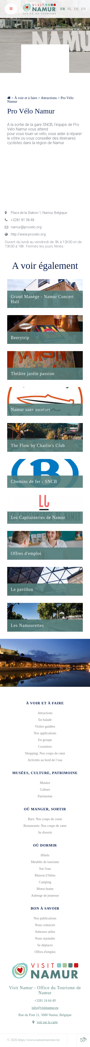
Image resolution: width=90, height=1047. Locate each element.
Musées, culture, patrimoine (45, 773)
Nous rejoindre (45, 938)
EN (83, 9)
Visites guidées (45, 726)
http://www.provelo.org (25, 234)
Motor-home (45, 889)
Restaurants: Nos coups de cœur (45, 826)
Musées (45, 783)
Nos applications (45, 733)
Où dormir (45, 845)
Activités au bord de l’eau (45, 760)
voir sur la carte (47, 1022)
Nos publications (45, 918)
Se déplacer (45, 945)
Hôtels (45, 855)
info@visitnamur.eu (45, 1008)
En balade (45, 720)
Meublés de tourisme (45, 862)
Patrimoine (45, 796)
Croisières (45, 746)
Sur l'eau (45, 869)
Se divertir (45, 832)
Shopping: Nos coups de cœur (45, 753)
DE (76, 9)
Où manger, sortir (45, 809)
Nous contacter (45, 925)
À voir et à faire (25, 98)
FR (62, 9)
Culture (45, 789)
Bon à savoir (45, 908)
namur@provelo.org (23, 227)
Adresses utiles (45, 932)
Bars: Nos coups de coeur (45, 819)
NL (69, 9)
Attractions (49, 98)
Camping (45, 882)
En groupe (45, 740)
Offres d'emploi (45, 952)
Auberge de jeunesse (45, 895)
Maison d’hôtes (45, 875)
